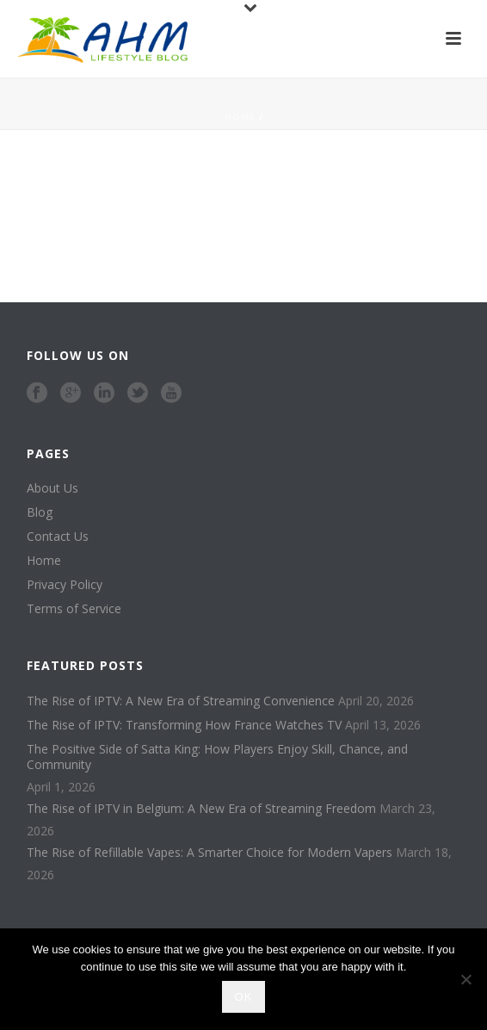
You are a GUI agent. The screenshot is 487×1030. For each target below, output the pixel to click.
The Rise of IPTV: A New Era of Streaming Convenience (181, 701)
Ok (244, 996)
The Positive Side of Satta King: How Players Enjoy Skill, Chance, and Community (217, 756)
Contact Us (58, 536)
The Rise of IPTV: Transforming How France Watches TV (184, 725)
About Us (52, 488)
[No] (465, 979)
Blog (39, 512)
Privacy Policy (64, 585)
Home (240, 117)
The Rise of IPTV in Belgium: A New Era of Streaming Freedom (201, 808)
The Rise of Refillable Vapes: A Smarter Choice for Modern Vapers (209, 852)
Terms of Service (74, 609)
